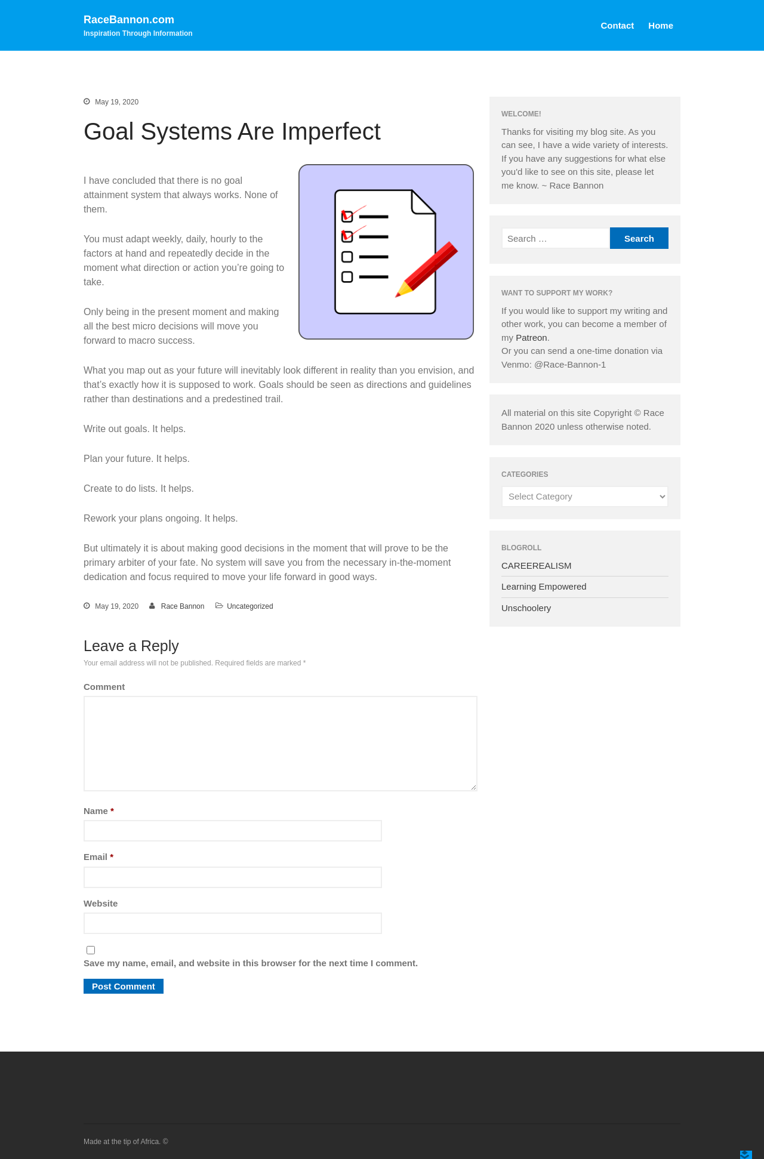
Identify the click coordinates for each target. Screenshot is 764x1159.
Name (99, 811)
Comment (104, 687)
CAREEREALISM (536, 565)
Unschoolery (526, 608)
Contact (617, 25)
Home (660, 25)
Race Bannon (183, 606)
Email (98, 857)
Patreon (531, 337)
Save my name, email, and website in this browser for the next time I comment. (251, 963)
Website (101, 903)
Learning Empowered (544, 586)
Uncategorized (250, 606)
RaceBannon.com (129, 20)
